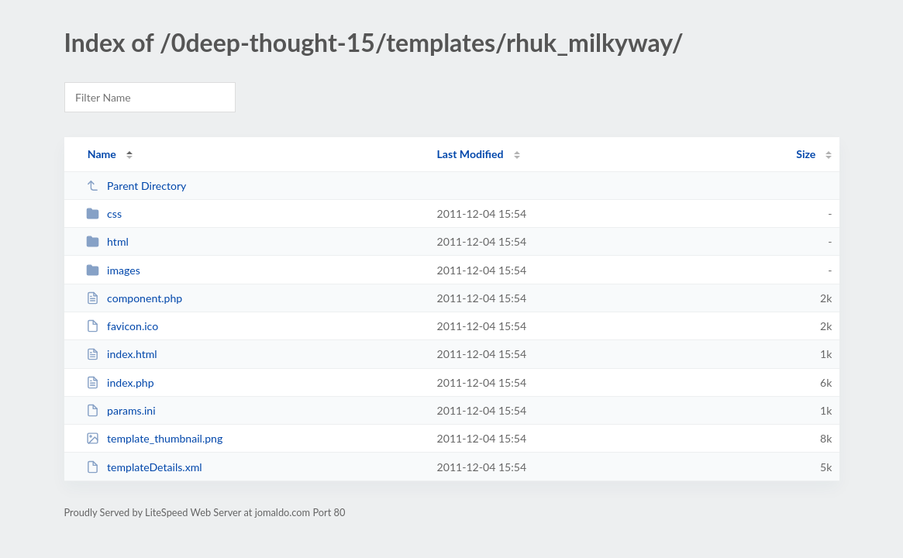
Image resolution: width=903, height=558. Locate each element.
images (113, 270)
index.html (121, 353)
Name (102, 153)
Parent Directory (136, 185)
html (107, 241)
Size (805, 153)
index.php (120, 382)
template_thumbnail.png (154, 438)
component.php (134, 298)
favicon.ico (122, 325)
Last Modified (470, 153)
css (104, 213)
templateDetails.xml (144, 467)
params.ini (121, 410)
